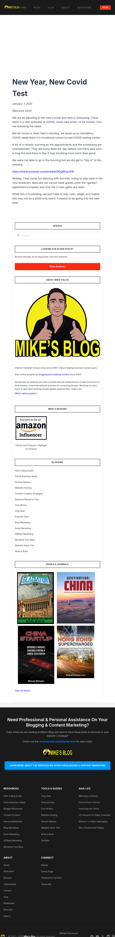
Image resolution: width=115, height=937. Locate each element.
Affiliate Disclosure (68, 933)
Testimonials (10, 884)
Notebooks (9, 903)
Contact (7, 890)
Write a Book (21, 551)
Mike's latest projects (25, 393)
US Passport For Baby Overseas (94, 815)
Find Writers (21, 505)
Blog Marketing (22, 522)
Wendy (44, 865)
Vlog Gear (20, 511)
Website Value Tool (24, 545)
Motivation (9, 871)
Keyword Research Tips (27, 499)
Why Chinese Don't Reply (91, 827)
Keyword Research (13, 821)
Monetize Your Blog (25, 539)
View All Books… (23, 690)
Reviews (8, 878)
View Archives (58, 266)
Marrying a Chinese (88, 796)
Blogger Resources (13, 808)
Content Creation (12, 815)
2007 (55, 368)
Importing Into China (89, 808)
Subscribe (46, 884)
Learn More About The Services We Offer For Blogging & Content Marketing (57, 765)
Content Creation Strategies (29, 493)
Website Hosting (23, 487)
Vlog (6, 897)
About (6, 865)
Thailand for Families (51, 878)
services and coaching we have (57, 741)
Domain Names (22, 482)
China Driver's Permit (89, 802)
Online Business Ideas (26, 476)
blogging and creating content (54, 374)
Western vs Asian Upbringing (93, 821)
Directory (8, 909)
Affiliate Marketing (24, 534)
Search (7, 916)
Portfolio (45, 840)
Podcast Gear (22, 516)
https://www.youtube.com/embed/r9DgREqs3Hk (43, 171)
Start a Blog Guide (24, 470)
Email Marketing (23, 528)
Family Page (47, 871)
